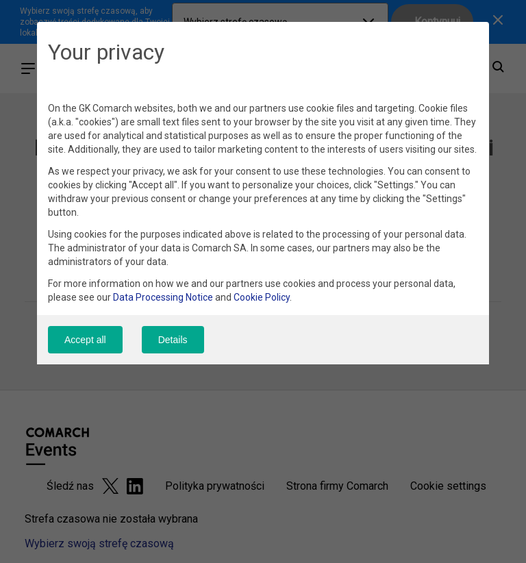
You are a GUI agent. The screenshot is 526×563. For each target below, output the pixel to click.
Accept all (85, 339)
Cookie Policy (262, 297)
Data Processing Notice (163, 297)
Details (173, 339)
